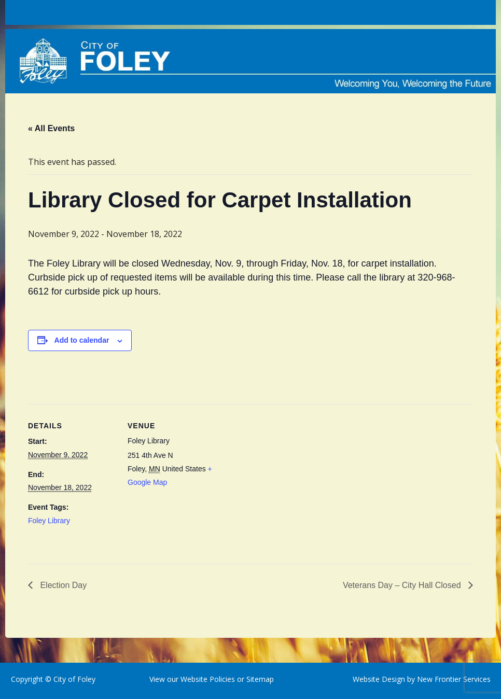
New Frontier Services (454, 679)
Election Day (62, 585)
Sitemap (259, 679)
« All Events (51, 128)
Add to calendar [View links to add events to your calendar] (81, 340)
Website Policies (207, 679)
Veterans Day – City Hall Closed (403, 585)
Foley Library (49, 520)
